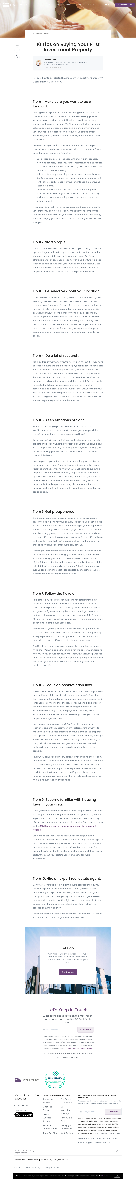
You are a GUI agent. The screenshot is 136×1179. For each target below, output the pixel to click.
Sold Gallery (66, 1133)
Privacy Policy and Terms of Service (79, 1048)
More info (105, 1176)
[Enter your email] (61, 1029)
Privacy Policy (117, 1151)
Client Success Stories (47, 1118)
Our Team (47, 4)
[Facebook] (15, 1105)
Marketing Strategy (85, 4)
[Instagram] (27, 1105)
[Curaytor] (23, 1116)
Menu (106, 4)
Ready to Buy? (63, 4)
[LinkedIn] (19, 1105)
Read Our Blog (50, 1133)
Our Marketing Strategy (65, 1110)
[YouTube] (23, 1105)
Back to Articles (42, 33)
